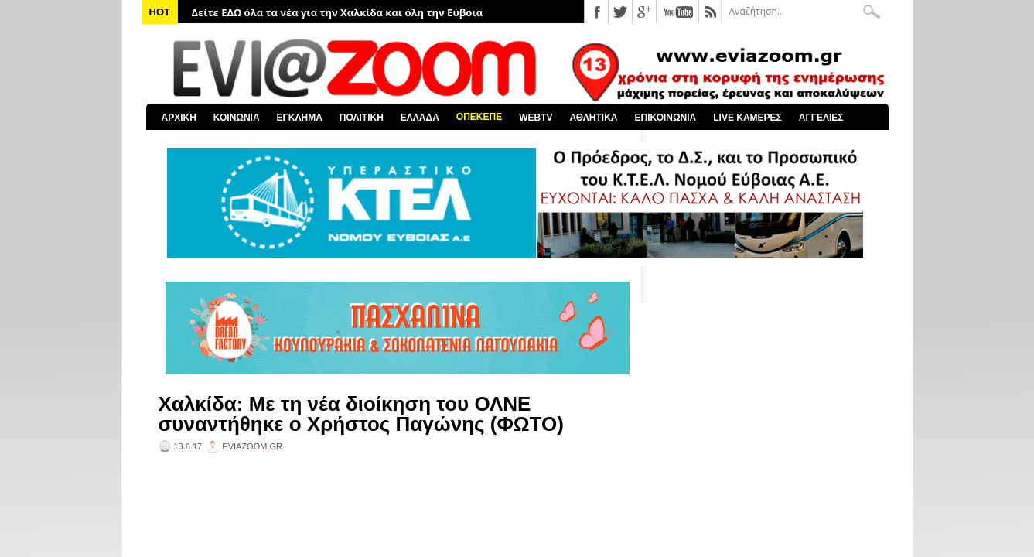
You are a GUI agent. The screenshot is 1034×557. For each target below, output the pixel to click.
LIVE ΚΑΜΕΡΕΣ (747, 117)
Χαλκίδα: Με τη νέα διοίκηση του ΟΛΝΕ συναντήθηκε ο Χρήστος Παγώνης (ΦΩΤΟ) (361, 414)
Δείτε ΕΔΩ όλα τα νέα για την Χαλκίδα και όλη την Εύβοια (337, 12)
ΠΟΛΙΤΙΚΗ (362, 117)
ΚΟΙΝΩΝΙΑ (236, 117)
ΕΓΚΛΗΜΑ (299, 117)
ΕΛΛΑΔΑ (420, 117)
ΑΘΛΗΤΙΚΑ (593, 117)
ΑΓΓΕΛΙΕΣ (821, 117)
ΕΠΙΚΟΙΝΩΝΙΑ (666, 117)
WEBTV (535, 117)
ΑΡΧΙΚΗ (179, 117)
